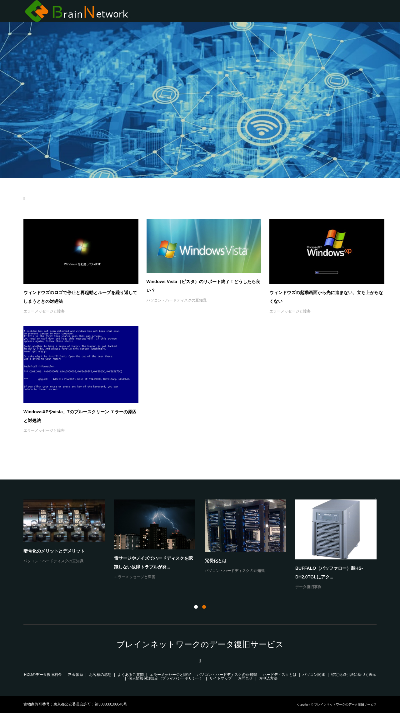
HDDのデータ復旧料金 (43, 674)
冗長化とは (216, 560)
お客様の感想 (100, 674)
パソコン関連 (313, 674)
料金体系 (75, 674)
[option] (204, 545)
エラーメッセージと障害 (44, 311)
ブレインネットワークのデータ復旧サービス (200, 644)
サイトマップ (220, 678)
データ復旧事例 (308, 587)
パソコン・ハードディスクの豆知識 (177, 300)
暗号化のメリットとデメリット (54, 550)
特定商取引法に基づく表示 (353, 674)
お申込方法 (268, 678)
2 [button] (204, 607)
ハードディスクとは (280, 674)
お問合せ (245, 678)
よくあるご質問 (131, 674)
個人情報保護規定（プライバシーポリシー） (165, 678)
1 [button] (196, 607)
